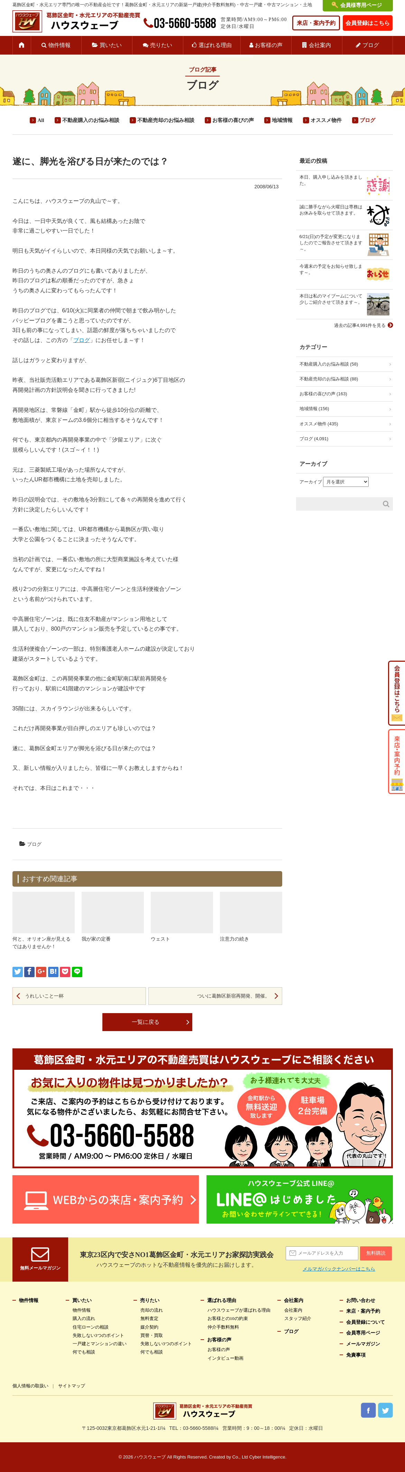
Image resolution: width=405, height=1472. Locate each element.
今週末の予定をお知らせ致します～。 (331, 269)
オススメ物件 (326, 120)
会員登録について (365, 1322)
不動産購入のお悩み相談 (90, 120)
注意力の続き (234, 939)
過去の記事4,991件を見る (360, 325)
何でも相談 (84, 1352)
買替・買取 (151, 1335)
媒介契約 (149, 1327)
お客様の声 (269, 45)
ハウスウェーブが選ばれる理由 (239, 1310)
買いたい (111, 45)
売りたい (161, 45)
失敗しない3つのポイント (99, 1335)
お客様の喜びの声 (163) (323, 393)
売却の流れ (151, 1310)
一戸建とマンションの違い (100, 1343)
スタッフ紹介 (297, 1318)
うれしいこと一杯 (44, 996)
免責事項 (356, 1355)
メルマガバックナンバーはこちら (339, 1269)
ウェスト (160, 939)
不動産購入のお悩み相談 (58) (329, 364)
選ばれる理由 (215, 45)
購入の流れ (84, 1318)
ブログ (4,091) (314, 438)
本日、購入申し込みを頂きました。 (331, 180)
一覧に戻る (145, 1022)
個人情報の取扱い (30, 1385)
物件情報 (59, 45)
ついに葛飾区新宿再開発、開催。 (233, 996)
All (40, 120)
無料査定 (149, 1318)
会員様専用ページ (361, 5)
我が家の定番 (96, 939)
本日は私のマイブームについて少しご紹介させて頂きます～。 (331, 299)
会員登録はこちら (368, 23)
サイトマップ (71, 1385)
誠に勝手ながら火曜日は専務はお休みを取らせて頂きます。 (331, 210)
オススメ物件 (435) (319, 423)
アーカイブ (311, 481)
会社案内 (320, 45)
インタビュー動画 (225, 1358)
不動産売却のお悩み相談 (165, 120)
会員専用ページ (363, 1333)
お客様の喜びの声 (233, 120)
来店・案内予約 (316, 23)
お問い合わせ (360, 1300)
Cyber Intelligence (267, 1457)
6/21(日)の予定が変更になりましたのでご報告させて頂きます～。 (331, 243)
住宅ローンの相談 (91, 1327)
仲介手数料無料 (223, 1327)
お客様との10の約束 (228, 1318)
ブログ (370, 45)
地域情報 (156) (314, 408)
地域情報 (282, 120)
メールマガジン (363, 1344)
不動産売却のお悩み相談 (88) (329, 378)
